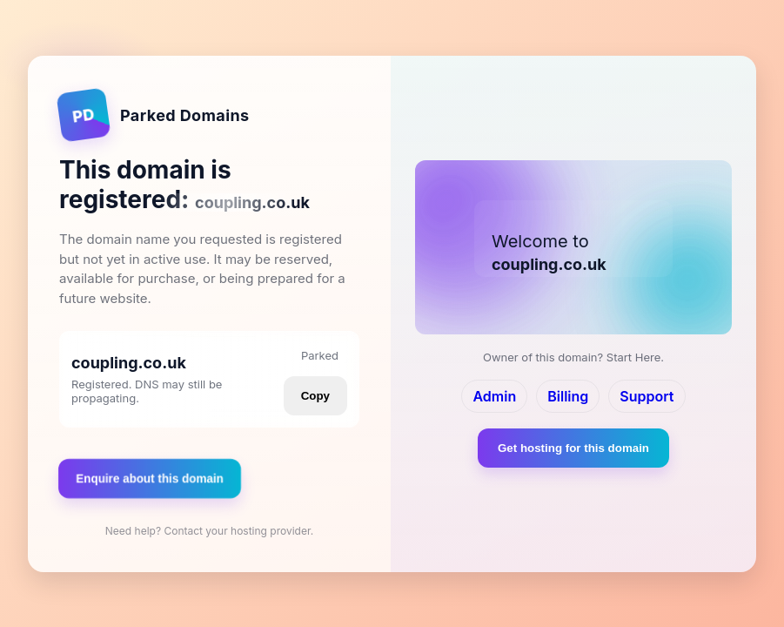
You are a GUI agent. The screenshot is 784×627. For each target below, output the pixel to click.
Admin (494, 396)
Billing (567, 396)
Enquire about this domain (149, 477)
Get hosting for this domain (573, 448)
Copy (315, 395)
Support (646, 396)
